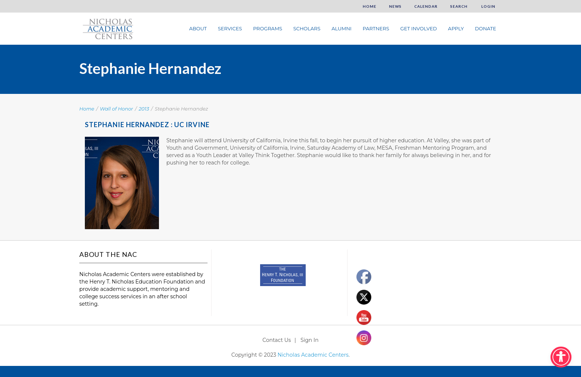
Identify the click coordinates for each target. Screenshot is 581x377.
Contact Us (276, 340)
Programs (267, 28)
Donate (485, 28)
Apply (456, 28)
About (198, 28)
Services (230, 28)
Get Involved (418, 28)
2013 (144, 109)
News (395, 6)
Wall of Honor (116, 109)
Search (459, 6)
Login (487, 6)
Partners (376, 28)
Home (369, 6)
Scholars (307, 28)
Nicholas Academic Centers (313, 354)
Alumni (342, 28)
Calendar (426, 6)
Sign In (310, 340)
